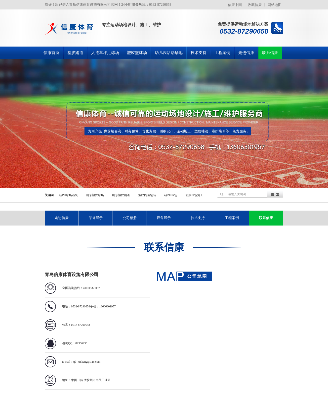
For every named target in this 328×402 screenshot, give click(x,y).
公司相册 (130, 218)
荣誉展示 (96, 218)
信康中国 (235, 5)
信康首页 (51, 53)
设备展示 (164, 218)
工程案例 (222, 53)
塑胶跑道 (75, 53)
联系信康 (270, 53)
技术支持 (198, 53)
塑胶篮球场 (137, 53)
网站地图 (275, 5)
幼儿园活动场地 (169, 53)
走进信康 (246, 53)
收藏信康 (255, 5)
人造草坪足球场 (105, 53)
